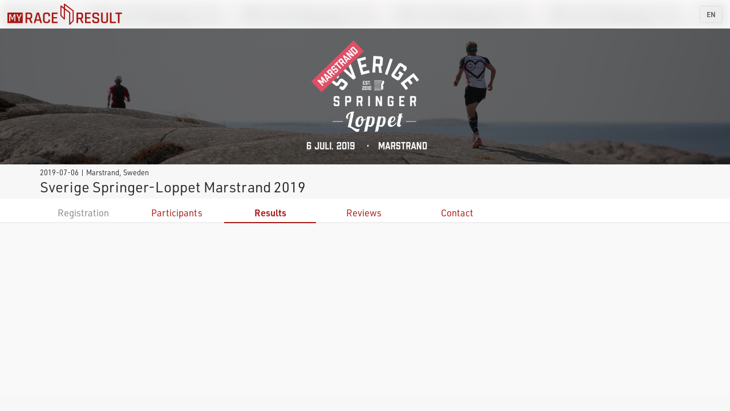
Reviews (364, 213)
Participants (176, 213)
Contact (457, 213)
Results (270, 213)
